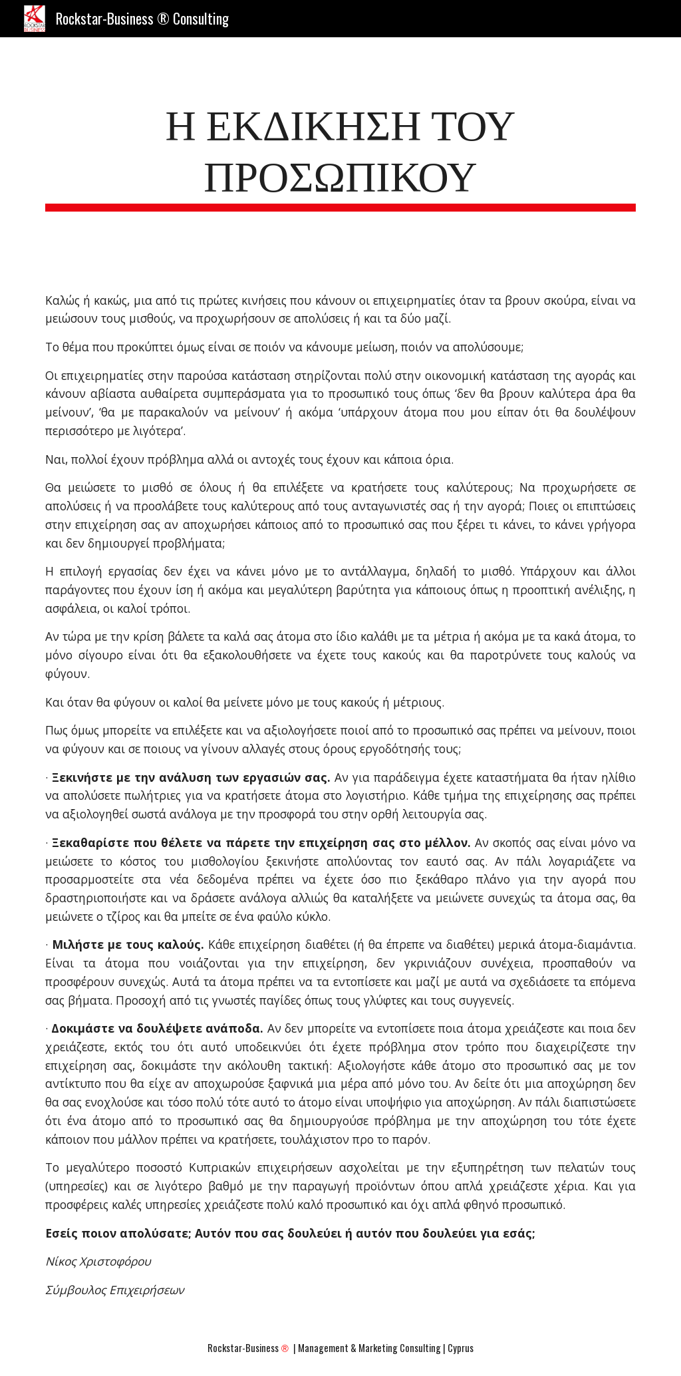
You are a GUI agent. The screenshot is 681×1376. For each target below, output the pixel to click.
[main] (341, 153)
